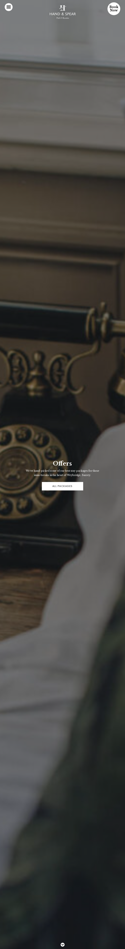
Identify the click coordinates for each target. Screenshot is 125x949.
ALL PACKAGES (62, 486)
